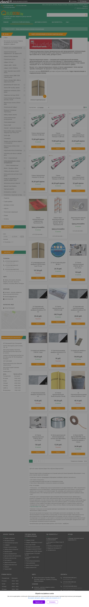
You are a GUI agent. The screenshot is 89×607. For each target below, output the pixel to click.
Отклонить (52, 602)
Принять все (39, 602)
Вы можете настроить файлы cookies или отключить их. (44, 598)
